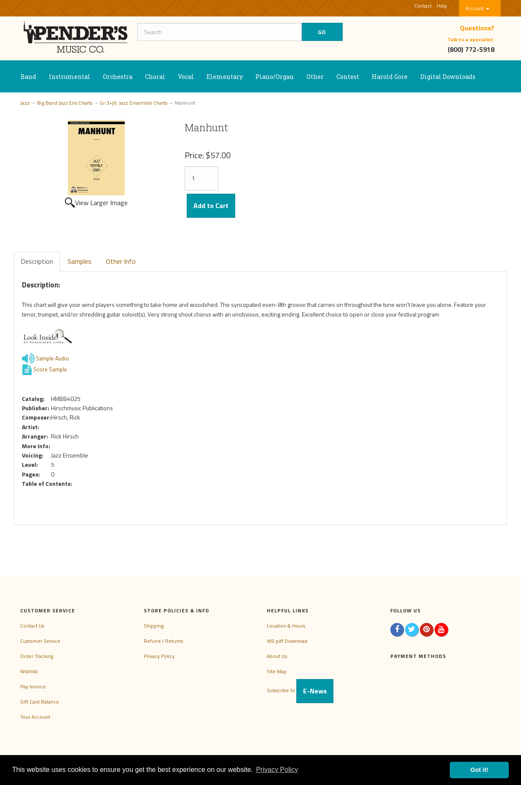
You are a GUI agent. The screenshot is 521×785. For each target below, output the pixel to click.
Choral (155, 77)
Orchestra (117, 77)
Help (442, 6)
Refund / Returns (163, 641)
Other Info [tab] (121, 261)
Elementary (225, 77)
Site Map (277, 671)
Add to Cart (210, 205)
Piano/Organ (274, 77)
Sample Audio (52, 358)
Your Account (35, 717)
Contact (423, 6)
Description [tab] (37, 261)
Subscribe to (300, 690)
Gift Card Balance (39, 702)
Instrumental (69, 77)
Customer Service (40, 641)
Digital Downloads (447, 77)
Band (28, 77)
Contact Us (32, 626)
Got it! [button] (479, 769)
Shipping (154, 626)
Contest (347, 77)
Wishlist (29, 671)
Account (477, 8)
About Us (277, 656)
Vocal (186, 77)
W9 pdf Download (287, 641)
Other (315, 77)
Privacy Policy (159, 656)
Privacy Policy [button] (277, 769)
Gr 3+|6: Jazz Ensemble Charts (133, 103)
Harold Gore (390, 77)
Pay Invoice (33, 686)
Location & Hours (286, 626)
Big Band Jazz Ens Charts (64, 103)
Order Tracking (36, 656)
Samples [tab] (79, 261)
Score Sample (50, 369)
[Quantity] (201, 178)
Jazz (25, 103)
